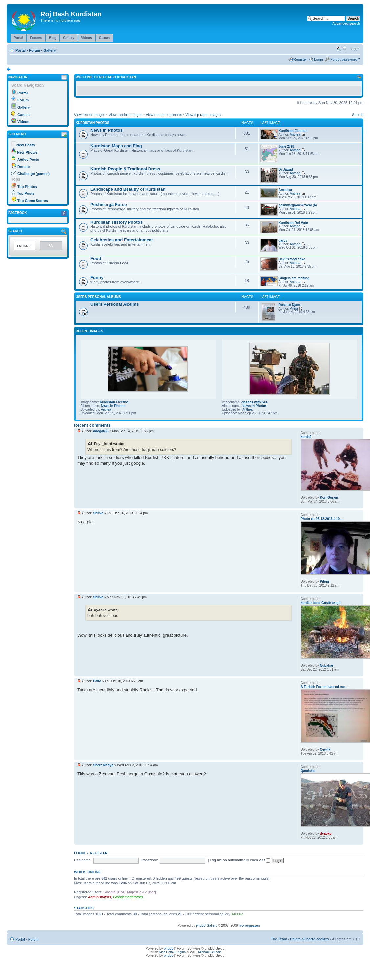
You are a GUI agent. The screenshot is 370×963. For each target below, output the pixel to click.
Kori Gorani (329, 497)
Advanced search (346, 23)
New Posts (25, 145)
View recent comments (164, 115)
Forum (34, 50)
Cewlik (325, 749)
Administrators (99, 897)
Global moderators (128, 897)
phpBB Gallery (206, 925)
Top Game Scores (32, 201)
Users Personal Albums (98, 297)
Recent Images (89, 331)
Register (300, 59)
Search (357, 115)
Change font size (355, 49)
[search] (24, 246)
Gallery (49, 50)
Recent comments (92, 425)
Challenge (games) (33, 174)
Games (23, 115)
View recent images (89, 115)
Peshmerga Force (108, 204)
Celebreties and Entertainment (121, 239)
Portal (20, 50)
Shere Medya (103, 765)
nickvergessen (249, 925)
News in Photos (106, 130)
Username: (83, 860)
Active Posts (28, 159)
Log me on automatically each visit (240, 860)
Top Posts (25, 193)
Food (95, 258)
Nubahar (327, 665)
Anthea (295, 134)
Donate (23, 167)
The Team (279, 939)
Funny (97, 277)
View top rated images (203, 115)
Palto (97, 681)
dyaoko (326, 833)
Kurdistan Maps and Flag (116, 145)
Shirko (98, 513)
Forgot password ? (345, 59)
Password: (149, 860)
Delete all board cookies (309, 939)
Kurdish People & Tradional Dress (125, 168)
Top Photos (27, 187)
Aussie (237, 914)
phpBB (168, 948)
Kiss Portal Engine (172, 952)
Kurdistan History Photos (116, 222)
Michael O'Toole (209, 952)
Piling (294, 308)
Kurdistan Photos (92, 123)
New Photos (27, 152)
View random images (126, 115)
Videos (23, 122)
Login (318, 59)
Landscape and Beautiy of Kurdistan (128, 189)
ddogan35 (100, 431)
